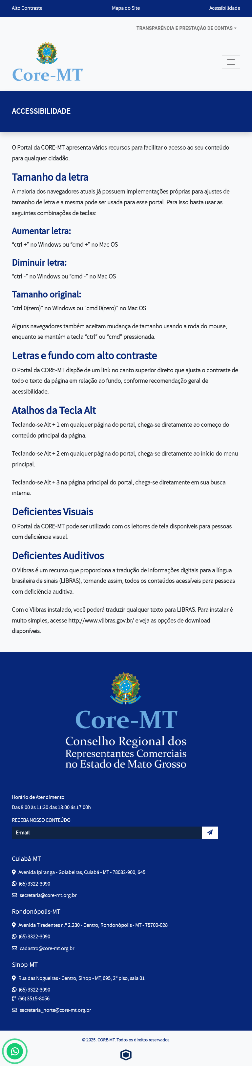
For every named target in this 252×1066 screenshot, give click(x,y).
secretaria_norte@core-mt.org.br (51, 1010)
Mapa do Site (126, 8)
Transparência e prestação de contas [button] (184, 28)
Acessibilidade (224, 8)
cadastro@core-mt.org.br (43, 948)
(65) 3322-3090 (31, 884)
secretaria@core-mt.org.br (44, 895)
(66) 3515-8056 (31, 998)
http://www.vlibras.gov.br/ (101, 621)
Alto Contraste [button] (27, 7)
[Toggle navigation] (231, 62)
